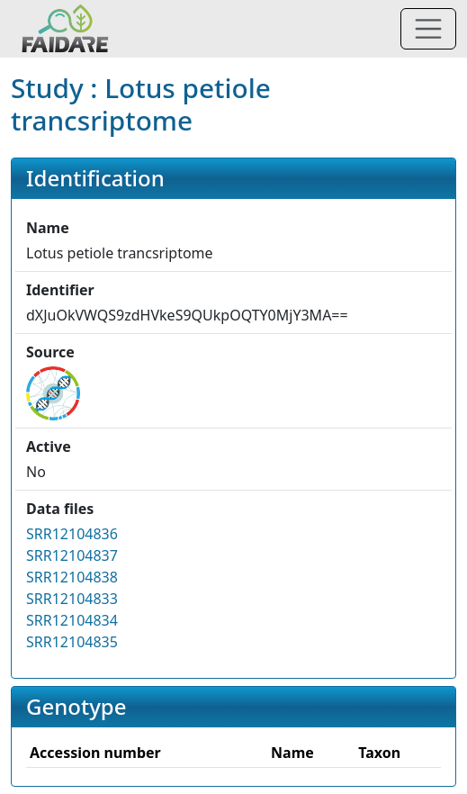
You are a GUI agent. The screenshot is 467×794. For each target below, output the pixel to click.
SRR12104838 (72, 577)
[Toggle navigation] (428, 29)
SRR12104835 (72, 642)
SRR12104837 (72, 555)
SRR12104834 (72, 620)
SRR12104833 (72, 599)
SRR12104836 (72, 534)
